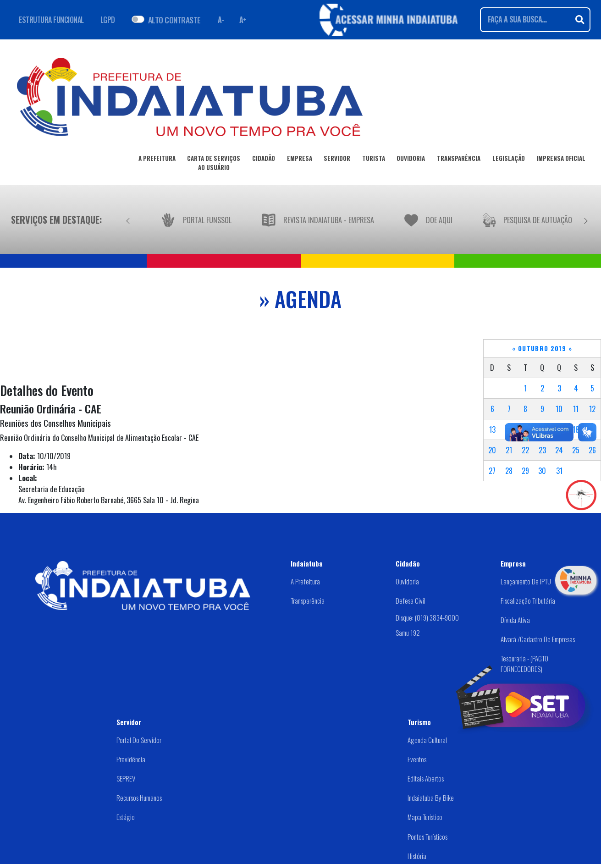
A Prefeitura (305, 581)
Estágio (125, 817)
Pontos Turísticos (427, 836)
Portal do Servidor (138, 740)
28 (509, 470)
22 (525, 450)
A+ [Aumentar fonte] (243, 19)
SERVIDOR (337, 160)
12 (592, 408)
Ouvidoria (407, 581)
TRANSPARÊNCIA (458, 160)
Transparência (308, 600)
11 (576, 408)
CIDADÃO (263, 160)
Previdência (130, 759)
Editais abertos (426, 778)
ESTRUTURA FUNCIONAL (51, 19)
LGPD (107, 19)
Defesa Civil (410, 600)
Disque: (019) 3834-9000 (427, 617)
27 (492, 470)
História (417, 856)
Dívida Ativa (515, 620)
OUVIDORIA (411, 160)
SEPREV (125, 778)
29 (525, 470)
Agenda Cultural (427, 740)
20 (492, 450)
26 (592, 450)
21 (509, 450)
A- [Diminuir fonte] (221, 19)
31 (559, 470)
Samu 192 (408, 632)
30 (542, 470)
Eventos (417, 759)
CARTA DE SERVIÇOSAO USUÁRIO (213, 164)
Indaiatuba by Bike (431, 797)
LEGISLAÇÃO (508, 160)
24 (559, 450)
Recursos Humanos (139, 797)
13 (492, 429)
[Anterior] (127, 220)
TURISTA (373, 160)
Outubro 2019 (542, 348)
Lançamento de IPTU (526, 581)
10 (559, 408)
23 (542, 450)
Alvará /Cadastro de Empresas (538, 639)
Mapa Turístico (425, 817)
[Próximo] (585, 220)
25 (575, 450)
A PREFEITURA (157, 160)
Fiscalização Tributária (528, 600)
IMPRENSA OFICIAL (560, 160)
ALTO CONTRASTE (174, 20)
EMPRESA (299, 160)
